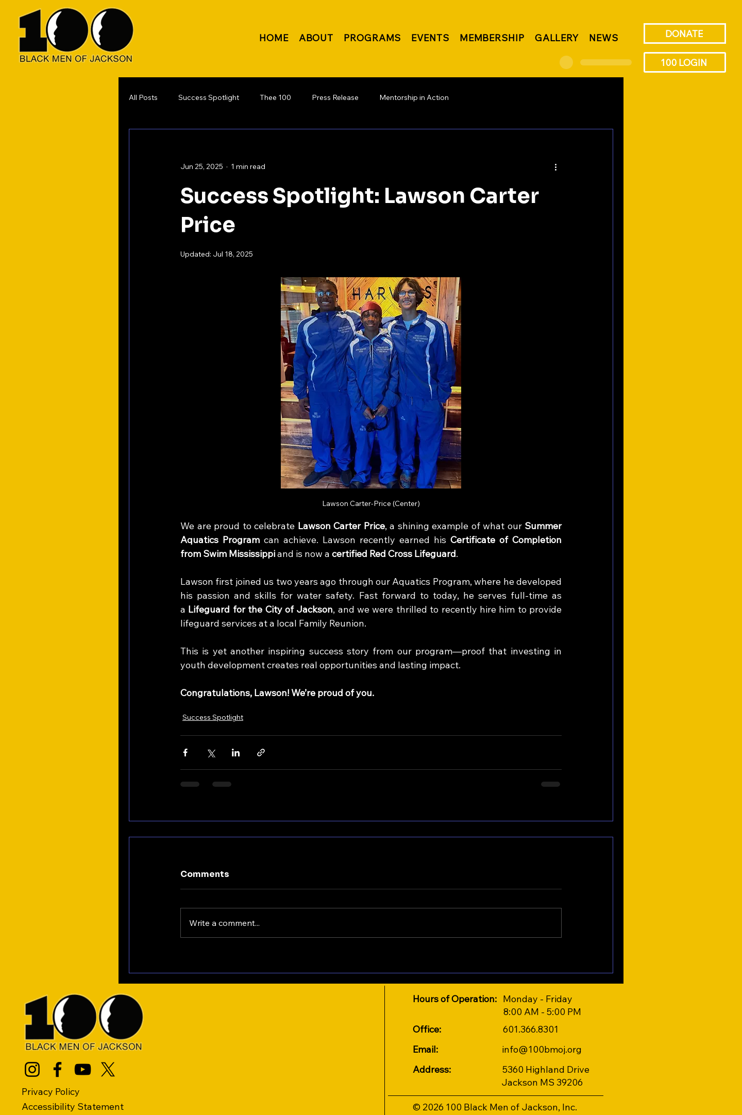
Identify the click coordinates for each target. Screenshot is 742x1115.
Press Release (335, 97)
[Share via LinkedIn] (236, 752)
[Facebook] (57, 1069)
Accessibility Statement (73, 1106)
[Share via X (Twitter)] (210, 752)
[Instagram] (32, 1069)
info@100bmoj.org (542, 1049)
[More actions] (555, 166)
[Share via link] (261, 752)
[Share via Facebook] (185, 752)
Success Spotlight (208, 97)
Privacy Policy (51, 1091)
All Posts (143, 97)
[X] (108, 1069)
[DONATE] (685, 33)
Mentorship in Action (414, 97)
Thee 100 (275, 97)
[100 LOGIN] (685, 62)
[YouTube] (83, 1069)
